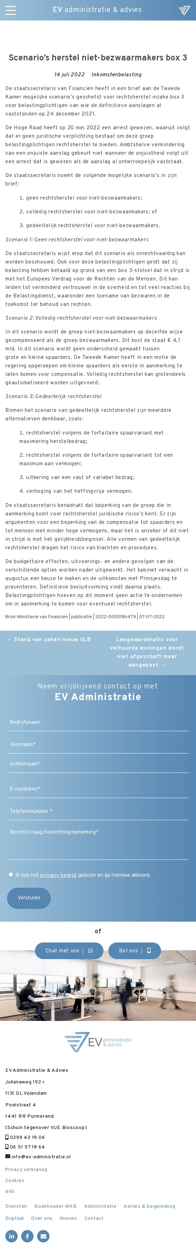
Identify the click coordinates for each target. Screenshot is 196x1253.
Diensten (16, 1207)
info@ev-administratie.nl (38, 1157)
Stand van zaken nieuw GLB (49, 640)
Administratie (100, 1207)
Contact (94, 1219)
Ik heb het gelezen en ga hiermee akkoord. (83, 875)
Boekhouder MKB (55, 1207)
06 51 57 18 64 (25, 1147)
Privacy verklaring (26, 1170)
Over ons (42, 1219)
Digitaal (14, 1219)
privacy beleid (58, 875)
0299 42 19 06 (25, 1138)
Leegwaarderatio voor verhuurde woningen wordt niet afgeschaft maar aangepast (147, 653)
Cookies (14, 1181)
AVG (9, 1192)
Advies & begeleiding (149, 1207)
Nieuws (68, 1219)
